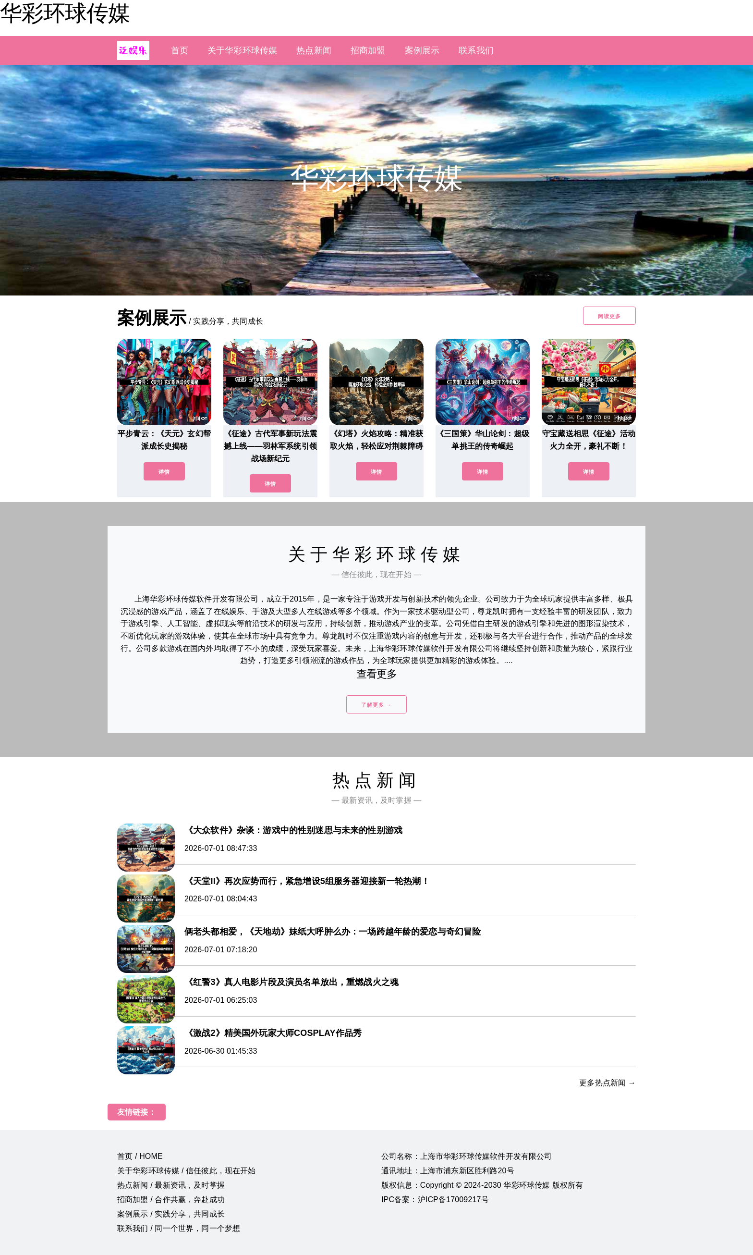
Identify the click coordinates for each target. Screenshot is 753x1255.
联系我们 (476, 50)
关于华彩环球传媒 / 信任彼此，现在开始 (186, 1171)
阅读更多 (609, 316)
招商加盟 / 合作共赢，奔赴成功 (171, 1199)
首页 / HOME (140, 1156)
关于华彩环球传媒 (242, 50)
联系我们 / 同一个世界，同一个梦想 (178, 1228)
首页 (179, 50)
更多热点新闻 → (607, 1083)
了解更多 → (376, 705)
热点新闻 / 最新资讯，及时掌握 (171, 1185)
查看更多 (376, 674)
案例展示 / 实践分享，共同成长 (171, 1214)
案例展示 (422, 50)
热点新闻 (313, 50)
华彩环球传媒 (65, 12)
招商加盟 (368, 50)
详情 (164, 472)
